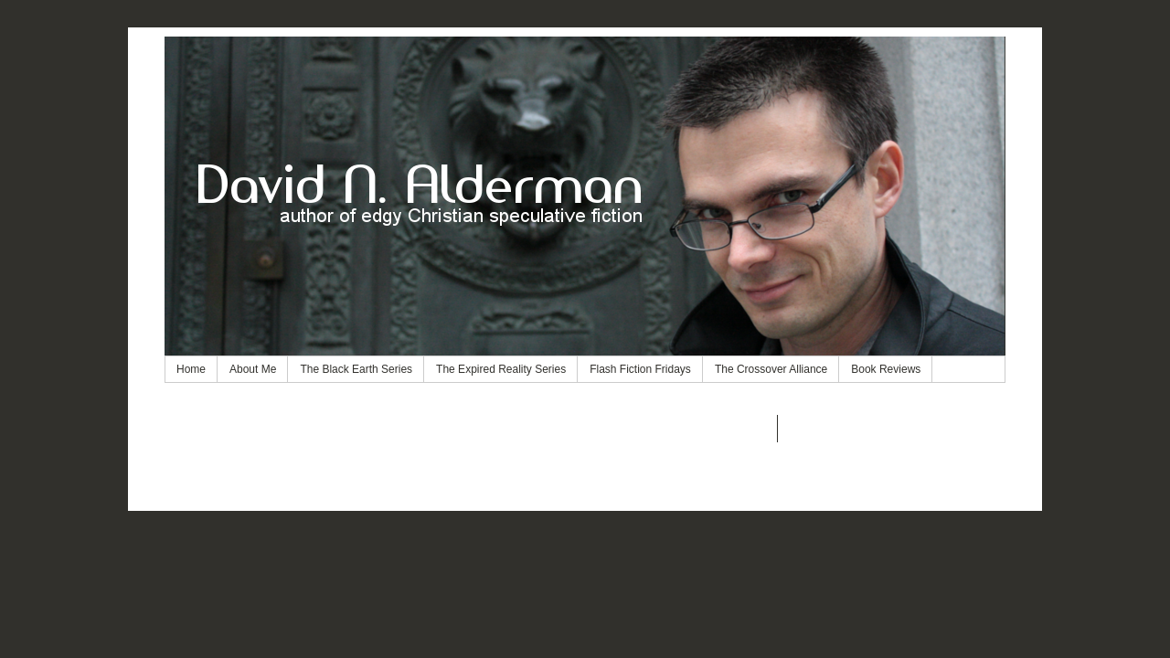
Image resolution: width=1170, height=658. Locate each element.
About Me (252, 369)
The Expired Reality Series (501, 369)
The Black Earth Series (356, 369)
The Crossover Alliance (771, 369)
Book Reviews (885, 369)
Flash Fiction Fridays (640, 369)
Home (191, 369)
